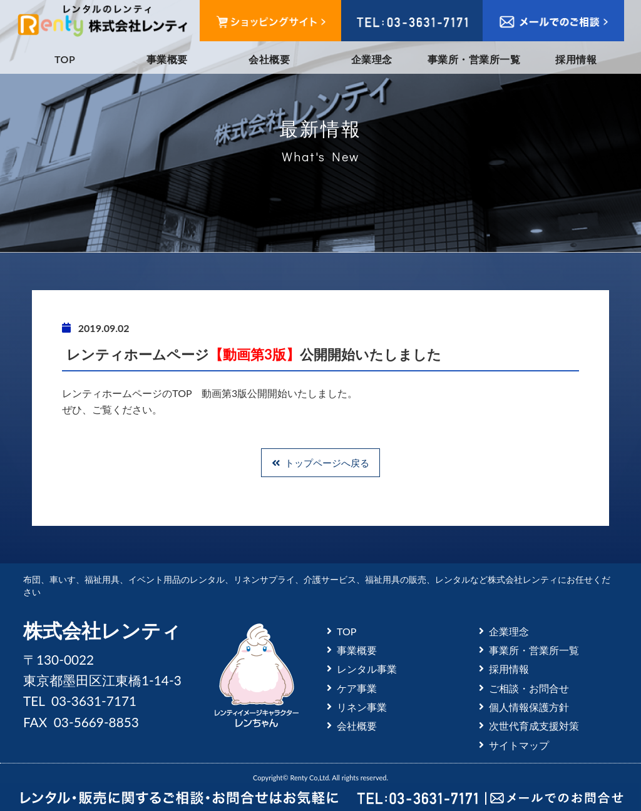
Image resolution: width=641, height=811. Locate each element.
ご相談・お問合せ (529, 688)
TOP (64, 59)
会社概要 (269, 59)
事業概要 (167, 59)
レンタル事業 (367, 669)
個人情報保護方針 (529, 707)
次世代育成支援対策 (534, 726)
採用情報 (576, 59)
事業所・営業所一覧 (474, 59)
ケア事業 (357, 688)
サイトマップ (519, 745)
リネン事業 (362, 707)
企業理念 (371, 59)
